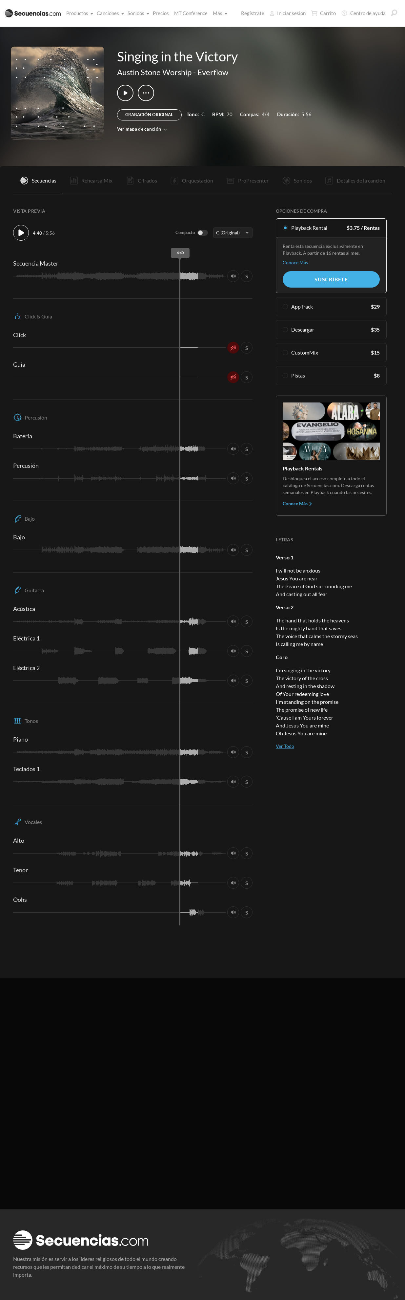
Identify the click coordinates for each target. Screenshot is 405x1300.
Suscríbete (331, 279)
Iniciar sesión (288, 13)
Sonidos (137, 13)
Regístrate (252, 13)
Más (219, 13)
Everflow (212, 72)
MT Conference (191, 13)
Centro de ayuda (363, 13)
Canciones (109, 13)
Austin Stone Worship (154, 72)
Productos (78, 13)
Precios (161, 13)
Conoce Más (295, 262)
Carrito (323, 13)
